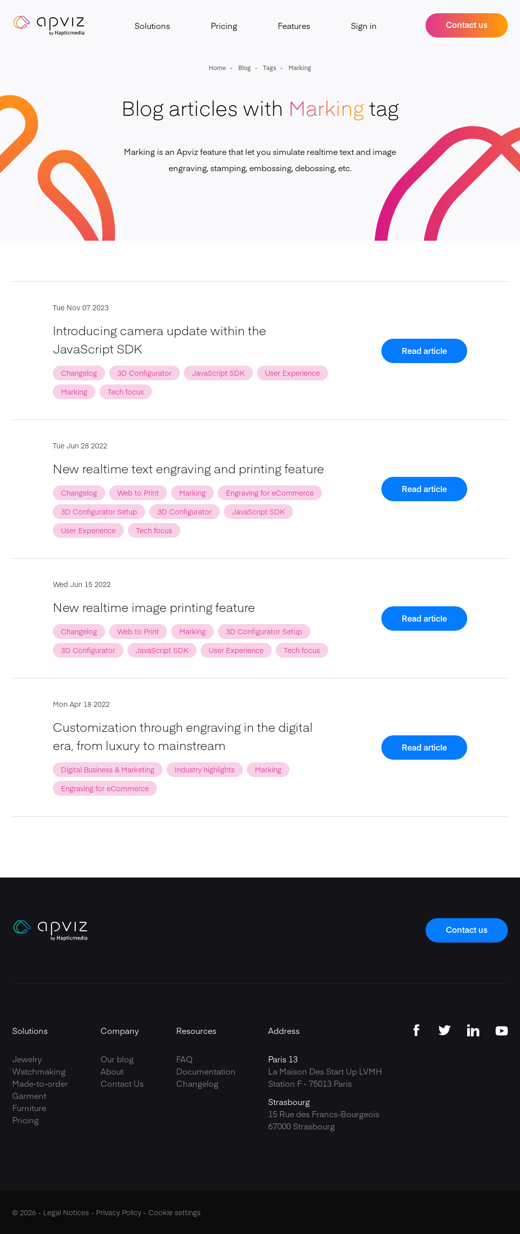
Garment (29, 1095)
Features (294, 25)
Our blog (117, 1058)
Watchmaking (39, 1071)
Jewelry (27, 1058)
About (112, 1071)
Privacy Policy (118, 1212)
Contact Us (122, 1083)
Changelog (197, 1083)
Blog (244, 67)
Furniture (29, 1107)
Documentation (206, 1071)
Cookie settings (174, 1212)
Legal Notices (66, 1212)
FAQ (184, 1058)
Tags (269, 67)
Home (217, 67)
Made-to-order (40, 1083)
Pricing (224, 25)
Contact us (467, 24)
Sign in (364, 25)
